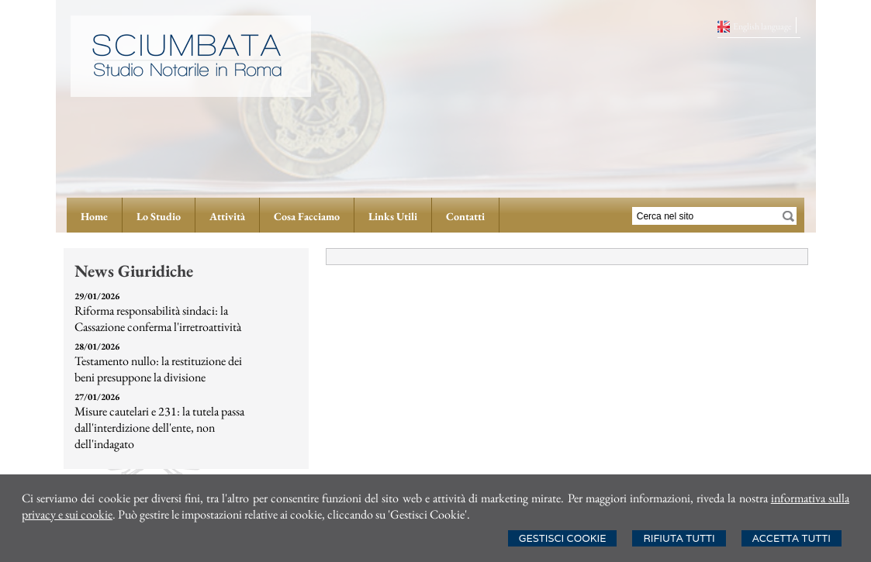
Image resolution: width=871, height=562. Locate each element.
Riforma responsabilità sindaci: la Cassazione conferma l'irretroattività (157, 318)
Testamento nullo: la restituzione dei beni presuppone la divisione (158, 369)
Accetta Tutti (791, 538)
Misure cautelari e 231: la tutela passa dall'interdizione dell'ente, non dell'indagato (159, 427)
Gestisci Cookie (563, 538)
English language (762, 26)
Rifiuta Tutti (678, 538)
